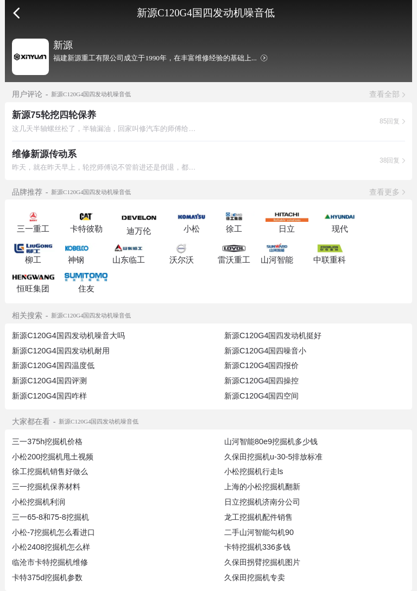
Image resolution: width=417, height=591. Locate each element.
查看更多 (384, 192)
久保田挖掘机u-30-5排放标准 (273, 456)
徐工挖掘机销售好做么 (50, 471)
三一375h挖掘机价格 (47, 441)
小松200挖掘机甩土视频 (52, 456)
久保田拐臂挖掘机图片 (262, 562)
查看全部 (384, 94)
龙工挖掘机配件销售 (258, 517)
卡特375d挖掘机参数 (47, 577)
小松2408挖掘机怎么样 (51, 547)
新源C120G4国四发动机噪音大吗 (68, 335)
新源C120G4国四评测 (49, 380)
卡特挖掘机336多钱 (257, 547)
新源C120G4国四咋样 (49, 395)
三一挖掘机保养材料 (46, 486)
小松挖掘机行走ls (253, 471)
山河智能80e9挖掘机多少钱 (271, 441)
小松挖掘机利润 (38, 501)
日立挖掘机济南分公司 (262, 501)
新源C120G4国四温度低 (53, 365)
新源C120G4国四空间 (261, 395)
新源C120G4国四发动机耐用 (60, 350)
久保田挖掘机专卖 (254, 577)
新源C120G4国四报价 (261, 365)
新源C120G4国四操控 (261, 380)
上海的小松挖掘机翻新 (262, 486)
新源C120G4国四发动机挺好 (272, 335)
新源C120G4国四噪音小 (265, 350)
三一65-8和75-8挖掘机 (50, 517)
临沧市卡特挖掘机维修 (50, 562)
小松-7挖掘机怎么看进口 (53, 532)
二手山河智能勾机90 (259, 532)
